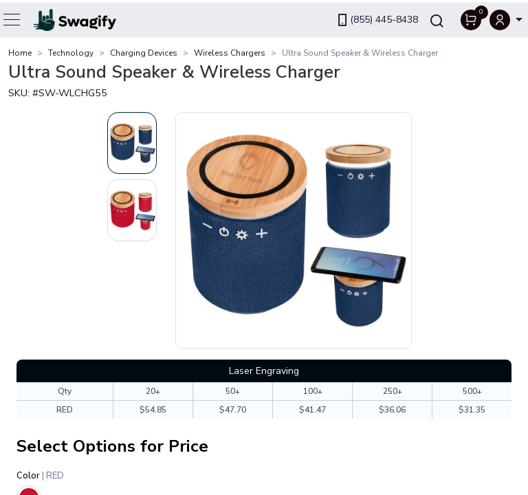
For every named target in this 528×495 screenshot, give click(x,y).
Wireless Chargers (229, 52)
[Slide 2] (132, 210)
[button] (506, 17)
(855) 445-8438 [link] (377, 17)
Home (20, 52)
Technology (71, 52)
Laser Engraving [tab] (264, 370)
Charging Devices (143, 52)
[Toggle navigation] (12, 17)
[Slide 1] (132, 143)
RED (64, 409)
